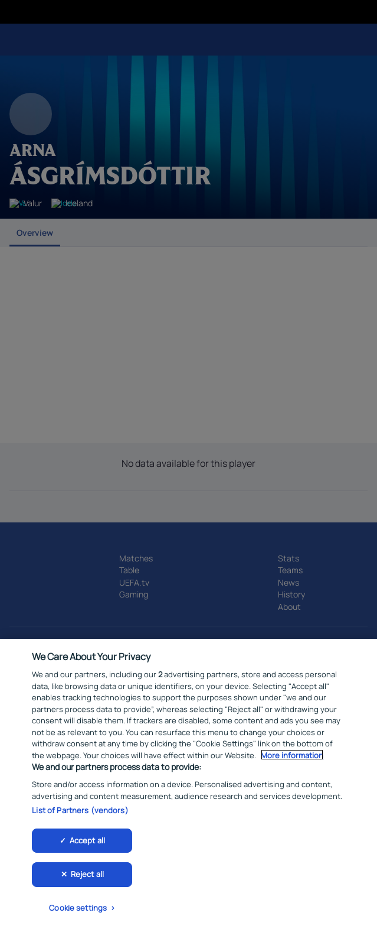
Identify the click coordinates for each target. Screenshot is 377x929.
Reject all (87, 877)
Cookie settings (78, 910)
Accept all (87, 842)
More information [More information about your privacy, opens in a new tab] (292, 758)
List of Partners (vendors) (80, 813)
